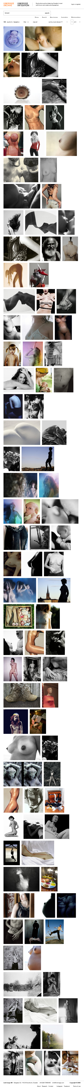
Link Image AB (8, 1083)
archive (9, 4)
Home (37, 17)
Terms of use (76, 1086)
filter (25, 22)
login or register (75, 4)
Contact (50, 1086)
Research (44, 1086)
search (47, 13)
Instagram (59, 1086)
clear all (35, 22)
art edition (23, 4)
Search (44, 17)
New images (54, 17)
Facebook (67, 1086)
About (39, 1086)
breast (16, 22)
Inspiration (64, 17)
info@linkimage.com (58, 1083)
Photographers (75, 17)
